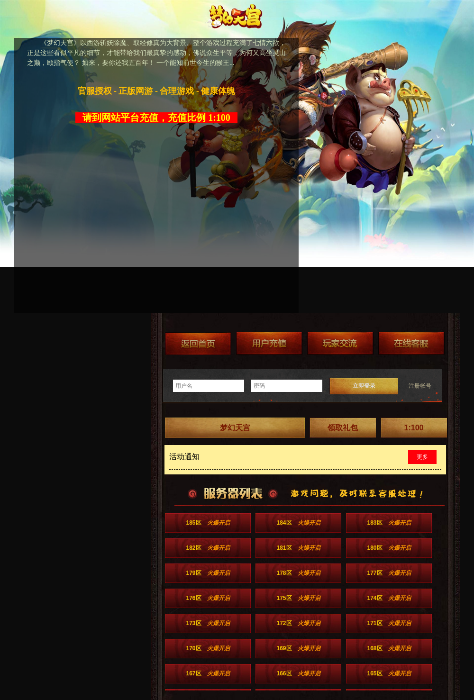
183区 (388, 522)
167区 (207, 673)
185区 (207, 522)
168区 (388, 648)
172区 (298, 623)
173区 (207, 623)
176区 (207, 598)
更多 (422, 457)
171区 (388, 623)
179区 (207, 573)
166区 (298, 673)
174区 (388, 598)
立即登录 (364, 385)
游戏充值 (269, 343)
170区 (207, 648)
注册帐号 (420, 385)
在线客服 (411, 343)
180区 (388, 548)
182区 (207, 548)
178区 (298, 573)
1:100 (414, 428)
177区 (388, 573)
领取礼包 (343, 428)
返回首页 (198, 343)
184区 (298, 522)
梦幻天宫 (235, 428)
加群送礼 (340, 343)
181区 (298, 548)
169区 (298, 648)
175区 (298, 598)
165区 (388, 673)
